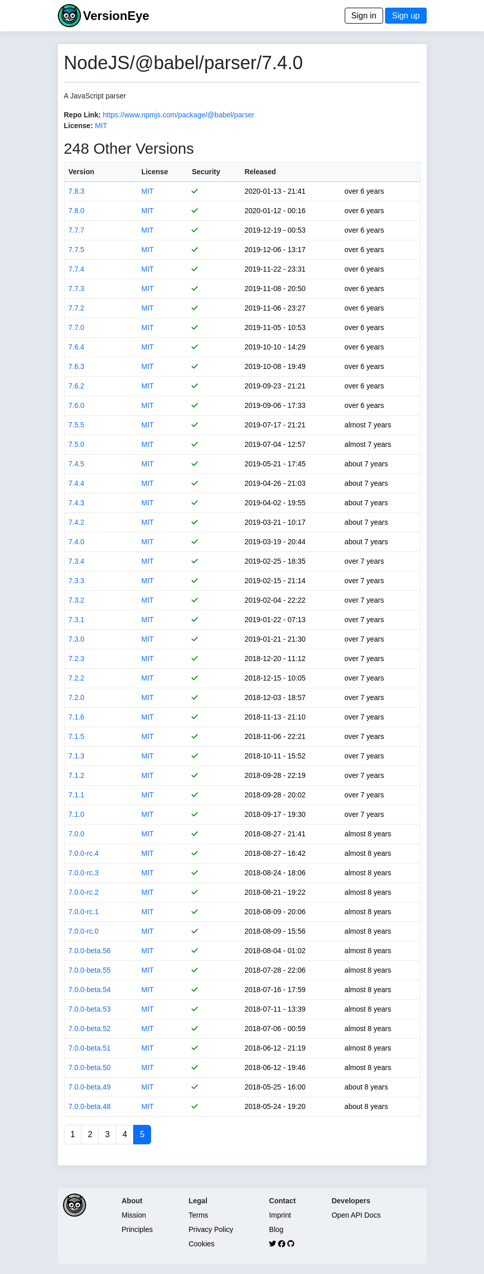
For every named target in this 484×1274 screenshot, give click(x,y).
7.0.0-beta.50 (90, 1067)
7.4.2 (77, 522)
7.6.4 (77, 347)
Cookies (201, 1244)
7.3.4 (77, 561)
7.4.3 (77, 503)
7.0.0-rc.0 (84, 931)
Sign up (405, 15)
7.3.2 (77, 600)
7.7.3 (77, 288)
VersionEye (116, 16)
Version (82, 172)
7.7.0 (77, 327)
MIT (101, 125)
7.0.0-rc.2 (84, 892)
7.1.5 (77, 736)
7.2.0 (77, 697)
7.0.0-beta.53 (90, 1009)
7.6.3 (77, 366)
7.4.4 (77, 483)
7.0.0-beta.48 (90, 1106)
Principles (137, 1229)
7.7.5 (77, 249)
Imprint (280, 1215)
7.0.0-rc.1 (84, 912)
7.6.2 (77, 386)
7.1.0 (77, 814)
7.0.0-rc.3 (84, 873)
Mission (134, 1215)
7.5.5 (77, 425)
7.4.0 (77, 542)
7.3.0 (77, 639)
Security (206, 172)
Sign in (363, 15)
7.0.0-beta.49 (90, 1087)
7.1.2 (77, 775)
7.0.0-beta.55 (90, 970)
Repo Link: (82, 115)
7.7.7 (77, 230)
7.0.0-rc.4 (84, 853)
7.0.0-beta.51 (90, 1048)
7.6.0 (77, 405)
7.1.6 (77, 717)
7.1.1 (77, 795)
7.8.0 (77, 211)
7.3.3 (77, 581)
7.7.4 (77, 269)
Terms (198, 1215)
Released (260, 172)
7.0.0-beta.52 (90, 1028)
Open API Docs (356, 1215)
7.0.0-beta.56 (90, 951)
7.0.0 (77, 834)
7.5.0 (77, 444)
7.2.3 (77, 658)
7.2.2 (77, 678)
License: (78, 125)
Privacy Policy (210, 1229)
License (154, 172)
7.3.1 (77, 619)
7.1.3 (77, 756)
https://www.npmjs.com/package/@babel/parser (179, 115)
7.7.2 (77, 308)
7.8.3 (77, 191)
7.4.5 (77, 464)
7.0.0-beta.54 (90, 989)
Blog (276, 1229)
